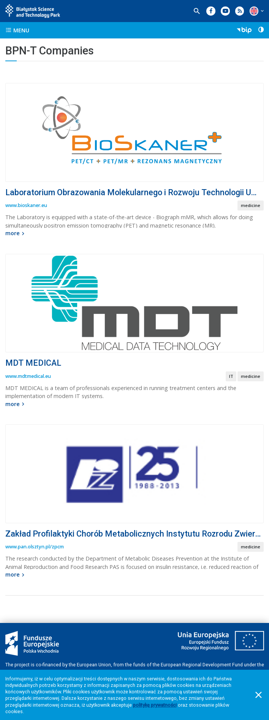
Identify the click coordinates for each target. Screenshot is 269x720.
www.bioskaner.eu (26, 205)
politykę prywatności (155, 705)
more (15, 233)
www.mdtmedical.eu (28, 376)
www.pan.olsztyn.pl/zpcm (34, 546)
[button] (254, 10)
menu (17, 30)
